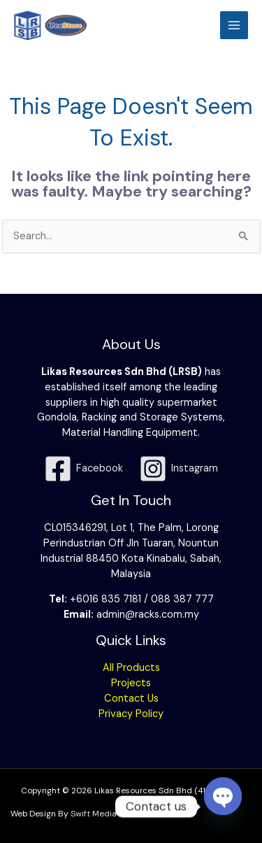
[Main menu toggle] (234, 25)
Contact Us (131, 698)
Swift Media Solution (111, 813)
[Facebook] (83, 469)
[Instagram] (179, 469)
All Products (131, 667)
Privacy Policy (131, 714)
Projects (131, 683)
